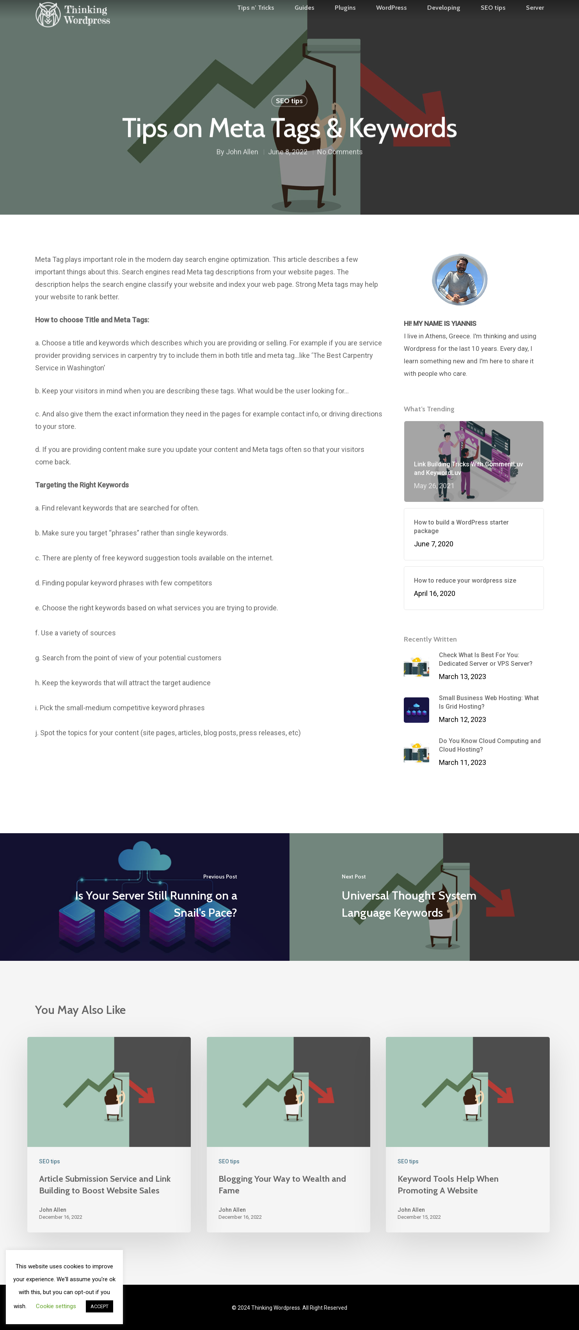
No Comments (340, 153)
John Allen (242, 153)
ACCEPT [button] (99, 1306)
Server (535, 24)
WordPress (391, 24)
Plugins (345, 24)
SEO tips (493, 24)
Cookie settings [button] (56, 1306)
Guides (304, 24)
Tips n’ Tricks (255, 24)
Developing (443, 24)
